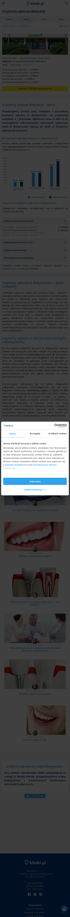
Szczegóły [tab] (35, 433)
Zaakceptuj (35, 481)
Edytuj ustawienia (35, 489)
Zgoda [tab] (12, 433)
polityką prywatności (16, 465)
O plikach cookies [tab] (57, 433)
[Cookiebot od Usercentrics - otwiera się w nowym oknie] (54, 425)
